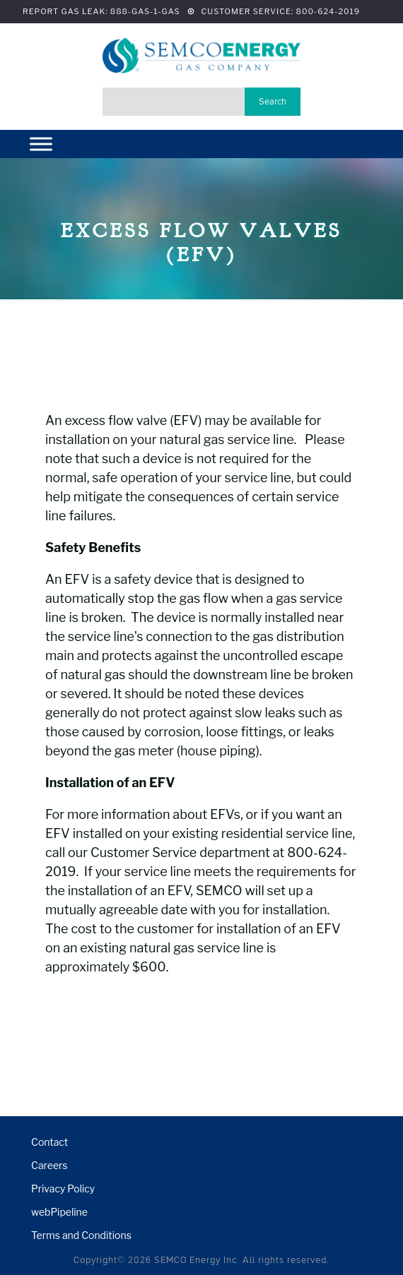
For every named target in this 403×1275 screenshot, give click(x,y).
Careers (49, 1165)
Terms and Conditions (81, 1235)
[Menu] (41, 144)
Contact (49, 1142)
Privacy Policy (63, 1189)
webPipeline (59, 1212)
